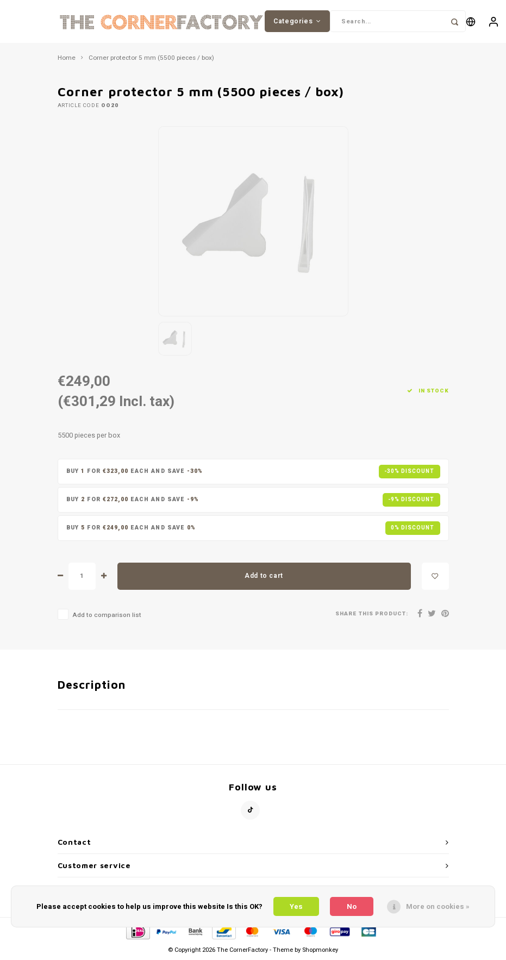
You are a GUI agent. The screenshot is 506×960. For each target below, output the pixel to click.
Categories (297, 21)
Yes (296, 906)
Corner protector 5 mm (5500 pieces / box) (151, 58)
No (352, 906)
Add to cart (264, 576)
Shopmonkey (320, 950)
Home (67, 58)
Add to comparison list (106, 615)
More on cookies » (438, 906)
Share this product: (371, 614)
